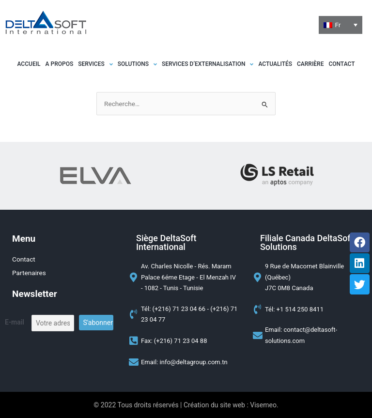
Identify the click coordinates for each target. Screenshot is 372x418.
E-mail (14, 322)
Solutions (137, 64)
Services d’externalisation (207, 64)
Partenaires (29, 273)
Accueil (29, 64)
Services (95, 64)
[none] (340, 24)
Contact (341, 64)
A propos (60, 64)
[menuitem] (340, 25)
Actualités (275, 64)
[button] (95, 64)
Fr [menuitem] (338, 25)
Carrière (310, 64)
